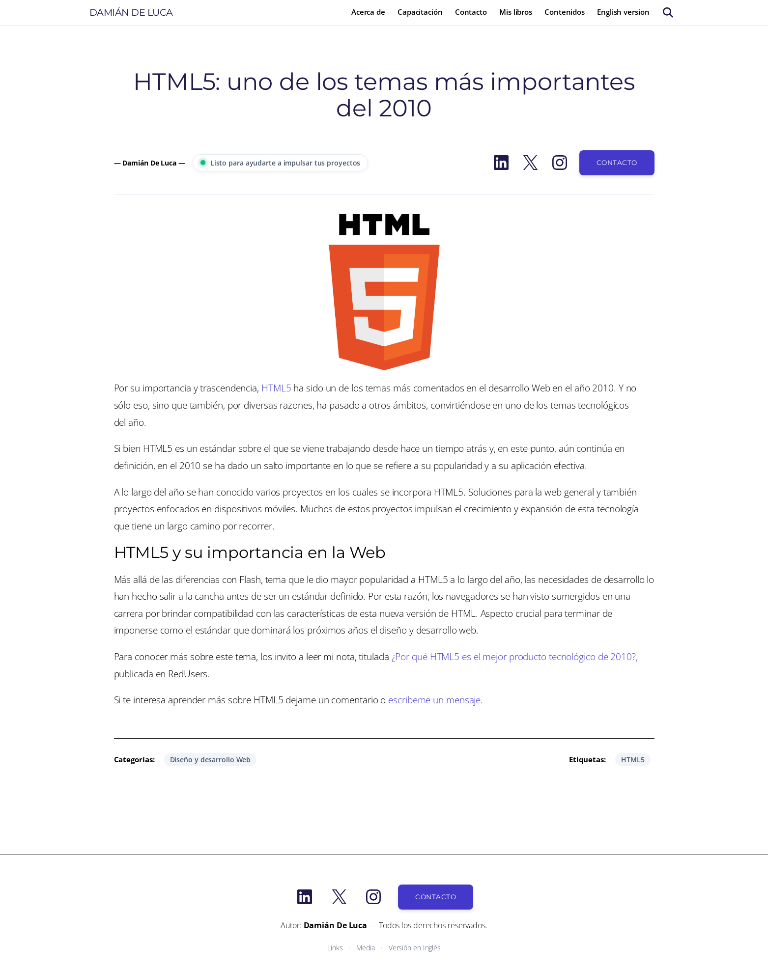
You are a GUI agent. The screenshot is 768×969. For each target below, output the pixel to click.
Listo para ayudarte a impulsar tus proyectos (280, 162)
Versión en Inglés (415, 947)
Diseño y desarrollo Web (210, 759)
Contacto (617, 162)
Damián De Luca (131, 12)
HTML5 (276, 387)
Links (335, 947)
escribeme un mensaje (434, 699)
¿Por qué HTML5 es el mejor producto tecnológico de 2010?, (515, 656)
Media (365, 947)
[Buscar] (668, 12)
